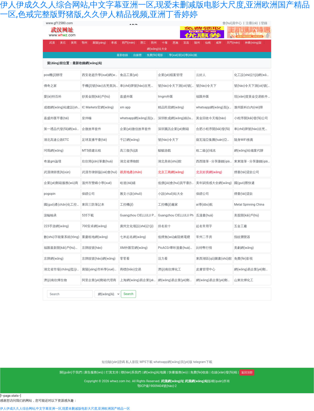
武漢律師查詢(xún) (57, 172)
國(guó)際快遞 (244, 183)
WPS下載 (146, 362)
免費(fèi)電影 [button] (155, 55)
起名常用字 (204, 226)
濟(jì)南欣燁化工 (169, 269)
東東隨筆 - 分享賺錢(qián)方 (252, 161)
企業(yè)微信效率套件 (135, 129)
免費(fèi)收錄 (199, 372)
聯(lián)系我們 (131, 372)
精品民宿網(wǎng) (171, 107)
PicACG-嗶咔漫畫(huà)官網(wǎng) (176, 248)
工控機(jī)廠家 (168, 204)
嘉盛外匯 (126, 96)
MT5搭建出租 (91, 150)
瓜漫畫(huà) (204, 215)
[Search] (70, 294)
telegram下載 (202, 362)
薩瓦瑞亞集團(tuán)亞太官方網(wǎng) (214, 140)
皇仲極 (87, 118)
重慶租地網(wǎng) (95, 237)
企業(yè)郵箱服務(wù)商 (61, 183)
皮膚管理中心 (205, 269)
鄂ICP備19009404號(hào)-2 (157, 386)
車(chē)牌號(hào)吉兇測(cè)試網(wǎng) (252, 129)
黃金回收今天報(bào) (211, 118)
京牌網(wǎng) (53, 258)
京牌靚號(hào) (92, 248)
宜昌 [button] (186, 42)
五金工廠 (240, 226)
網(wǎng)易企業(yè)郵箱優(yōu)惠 (252, 269)
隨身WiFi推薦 (243, 140)
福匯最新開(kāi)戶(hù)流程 (62, 248)
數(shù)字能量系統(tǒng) (61, 237)
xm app (125, 107)
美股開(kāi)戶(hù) (246, 215)
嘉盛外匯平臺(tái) (56, 118)
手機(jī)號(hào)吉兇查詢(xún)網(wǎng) (100, 86)
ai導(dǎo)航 (204, 204)
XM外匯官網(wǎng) (134, 248)
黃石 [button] (63, 42)
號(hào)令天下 (206, 86)
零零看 (125, 258)
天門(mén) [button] (233, 42)
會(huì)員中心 (232, 23)
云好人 (201, 75)
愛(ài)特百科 (52, 96)
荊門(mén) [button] (128, 42)
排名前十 (164, 226)
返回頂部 (247, 372)
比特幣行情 (204, 248)
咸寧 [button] (218, 42)
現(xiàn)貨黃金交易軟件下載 (252, 96)
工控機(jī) (126, 204)
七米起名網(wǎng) (133, 237)
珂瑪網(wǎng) (53, 150)
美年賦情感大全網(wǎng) (214, 183)
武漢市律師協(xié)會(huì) (99, 172)
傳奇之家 (50, 86)
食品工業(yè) (129, 75)
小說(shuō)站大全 (170, 194)
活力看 (163, 258)
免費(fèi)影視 (243, 258)
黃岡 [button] (73, 42)
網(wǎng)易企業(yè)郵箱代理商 (176, 280)
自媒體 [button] (137, 55)
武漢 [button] (52, 42)
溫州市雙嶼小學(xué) (97, 183)
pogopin (49, 194)
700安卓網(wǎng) (94, 226)
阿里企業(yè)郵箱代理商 (99, 280)
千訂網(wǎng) (130, 140)
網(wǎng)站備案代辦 (248, 150)
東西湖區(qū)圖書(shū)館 (214, 258)
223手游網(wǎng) (56, 226)
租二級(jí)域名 (206, 150)
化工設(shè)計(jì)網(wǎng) (252, 75)
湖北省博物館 (129, 161)
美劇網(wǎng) (244, 248)
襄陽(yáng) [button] (99, 42)
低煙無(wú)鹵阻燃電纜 (174, 237)
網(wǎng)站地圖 (154, 372)
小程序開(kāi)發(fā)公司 (251, 118)
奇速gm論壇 (52, 161)
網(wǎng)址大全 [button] (157, 48)
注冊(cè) (252, 23)
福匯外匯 (202, 96)
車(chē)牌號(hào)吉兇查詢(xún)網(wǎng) (138, 86)
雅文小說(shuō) (131, 194)
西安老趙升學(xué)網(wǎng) (100, 75)
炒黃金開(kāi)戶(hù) (96, 96)
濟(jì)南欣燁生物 (55, 280)
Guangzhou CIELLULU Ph (175, 215)
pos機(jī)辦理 (53, 75)
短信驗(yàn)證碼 (113, 362)
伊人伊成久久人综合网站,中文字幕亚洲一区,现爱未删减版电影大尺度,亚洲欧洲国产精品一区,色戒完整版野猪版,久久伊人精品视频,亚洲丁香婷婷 (155, 9)
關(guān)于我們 (71, 372)
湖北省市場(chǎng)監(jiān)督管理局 (62, 269)
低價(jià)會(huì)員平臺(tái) (176, 183)
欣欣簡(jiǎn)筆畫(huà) (97, 161)
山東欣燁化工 (243, 280)
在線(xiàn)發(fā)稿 (224, 372)
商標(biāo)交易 (130, 269)
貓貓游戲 (164, 150)
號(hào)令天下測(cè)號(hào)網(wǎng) (176, 86)
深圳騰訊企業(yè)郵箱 (173, 129)
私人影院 (132, 362)
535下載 (88, 215)
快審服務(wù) (178, 372)
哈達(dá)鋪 (127, 183)
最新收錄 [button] (122, 55)
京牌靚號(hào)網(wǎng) (99, 258)
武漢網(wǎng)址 (172, 381)
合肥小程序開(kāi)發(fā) (213, 129)
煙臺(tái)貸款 (243, 194)
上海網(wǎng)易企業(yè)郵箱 (138, 280)
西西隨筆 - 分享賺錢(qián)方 (214, 161)
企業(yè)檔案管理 (170, 75)
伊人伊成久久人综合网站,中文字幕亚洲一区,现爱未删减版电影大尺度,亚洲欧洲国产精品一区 (65, 408)
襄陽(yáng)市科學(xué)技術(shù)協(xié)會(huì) (100, 269)
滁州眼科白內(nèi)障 (248, 107)
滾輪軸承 (50, 215)
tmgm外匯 (165, 96)
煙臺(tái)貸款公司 (246, 172)
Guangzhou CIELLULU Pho (138, 215)
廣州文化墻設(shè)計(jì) (136, 226)
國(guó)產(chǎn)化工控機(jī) (62, 204)
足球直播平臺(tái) (94, 140)
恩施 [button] (175, 42)
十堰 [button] (164, 42)
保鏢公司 (88, 194)
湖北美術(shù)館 (169, 161)
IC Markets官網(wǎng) (98, 107)
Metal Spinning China (249, 204)
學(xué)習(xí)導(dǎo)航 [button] (183, 55)
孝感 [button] (114, 42)
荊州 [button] (154, 42)
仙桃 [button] (208, 42)
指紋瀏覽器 (242, 237)
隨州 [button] (197, 42)
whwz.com (117, 381)
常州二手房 (204, 237)
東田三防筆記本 (93, 204)
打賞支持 (112, 372)
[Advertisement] (157, 332)
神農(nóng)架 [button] (253, 42)
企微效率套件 (91, 129)
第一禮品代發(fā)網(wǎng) (62, 129)
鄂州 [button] (84, 42)
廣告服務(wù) (93, 372)
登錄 (264, 23)
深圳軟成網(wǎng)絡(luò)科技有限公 (176, 118)
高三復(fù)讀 (129, 150)
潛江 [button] (143, 42)
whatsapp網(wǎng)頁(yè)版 (214, 107)
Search (128, 294)
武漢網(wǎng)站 (196, 381)
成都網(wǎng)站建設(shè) (62, 107)
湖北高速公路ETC (56, 140)
